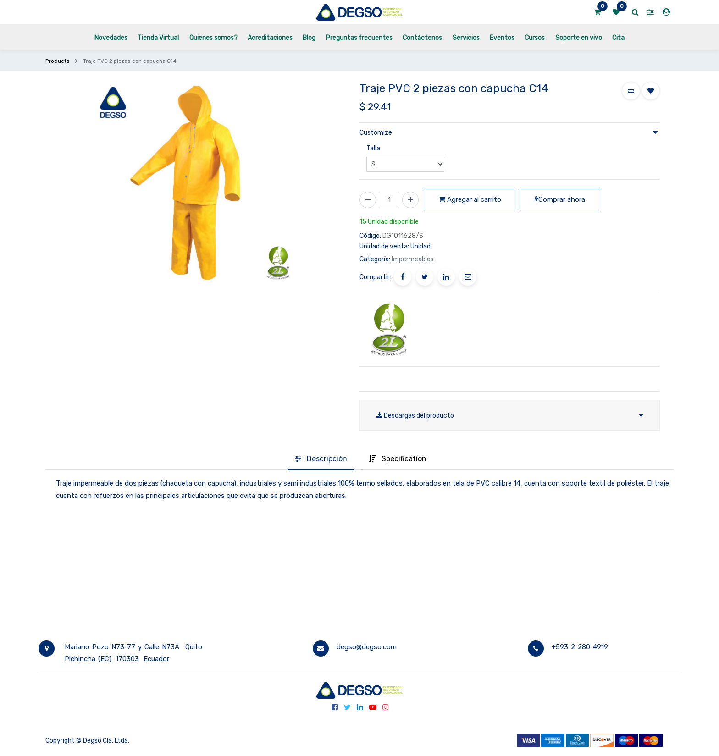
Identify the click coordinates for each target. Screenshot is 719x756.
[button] (631, 91)
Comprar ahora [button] (560, 199)
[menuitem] (111, 37)
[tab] (321, 459)
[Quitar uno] (368, 200)
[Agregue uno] (410, 200)
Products (57, 61)
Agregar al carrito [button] (470, 199)
